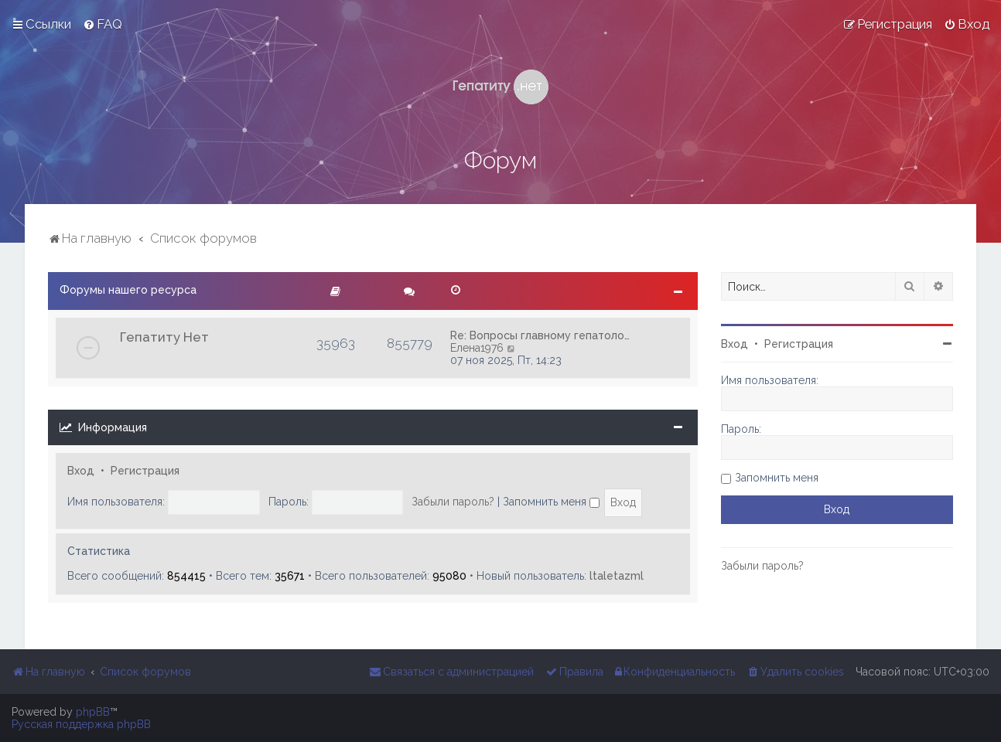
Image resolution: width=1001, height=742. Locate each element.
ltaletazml (616, 576)
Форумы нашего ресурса (128, 290)
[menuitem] (102, 24)
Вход (80, 471)
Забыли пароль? (453, 501)
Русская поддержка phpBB (81, 724)
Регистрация (145, 471)
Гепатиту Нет (164, 337)
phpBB (93, 712)
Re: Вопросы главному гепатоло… (540, 335)
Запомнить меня (551, 501)
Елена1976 (477, 348)
